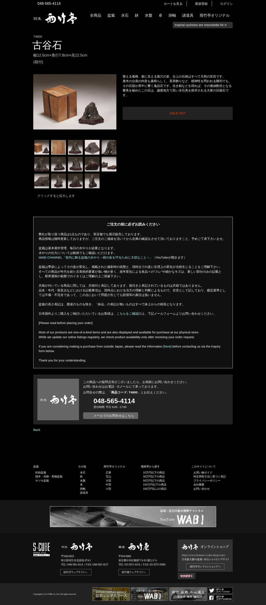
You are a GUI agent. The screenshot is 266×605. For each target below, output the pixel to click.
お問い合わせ (201, 488)
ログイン (226, 3)
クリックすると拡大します (56, 195)
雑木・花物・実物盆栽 (48, 476)
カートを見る (173, 3)
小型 (108, 488)
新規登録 (201, 3)
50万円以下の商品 (154, 480)
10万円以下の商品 (154, 472)
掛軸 (172, 15)
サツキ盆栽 (42, 480)
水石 (125, 15)
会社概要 (198, 484)
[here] (167, 346)
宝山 (108, 476)
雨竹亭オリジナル (215, 15)
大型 (108, 480)
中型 (108, 484)
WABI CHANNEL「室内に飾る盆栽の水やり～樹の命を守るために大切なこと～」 (96, 257)
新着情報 (261, 73)
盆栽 (111, 15)
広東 (108, 472)
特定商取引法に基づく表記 (209, 476)
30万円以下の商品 (154, 476)
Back (36, 429)
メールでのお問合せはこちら (114, 415)
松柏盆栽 (40, 472)
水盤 (148, 15)
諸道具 (187, 15)
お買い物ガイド (261, 106)
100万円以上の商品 (154, 488)
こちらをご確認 (127, 313)
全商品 (95, 15)
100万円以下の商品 (154, 484)
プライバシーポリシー (206, 480)
